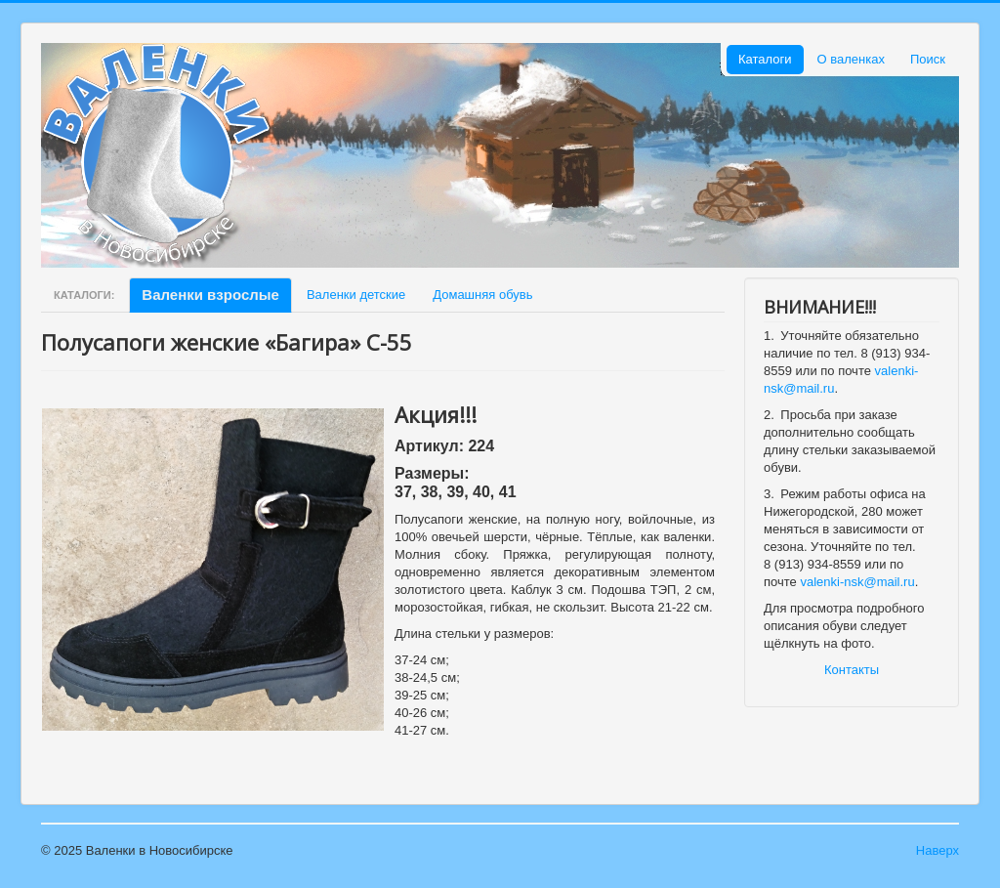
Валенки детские (356, 294)
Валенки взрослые (210, 294)
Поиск (927, 59)
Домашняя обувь (482, 294)
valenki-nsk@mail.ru (857, 581)
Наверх (937, 850)
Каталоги (765, 59)
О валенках (851, 59)
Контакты (851, 669)
